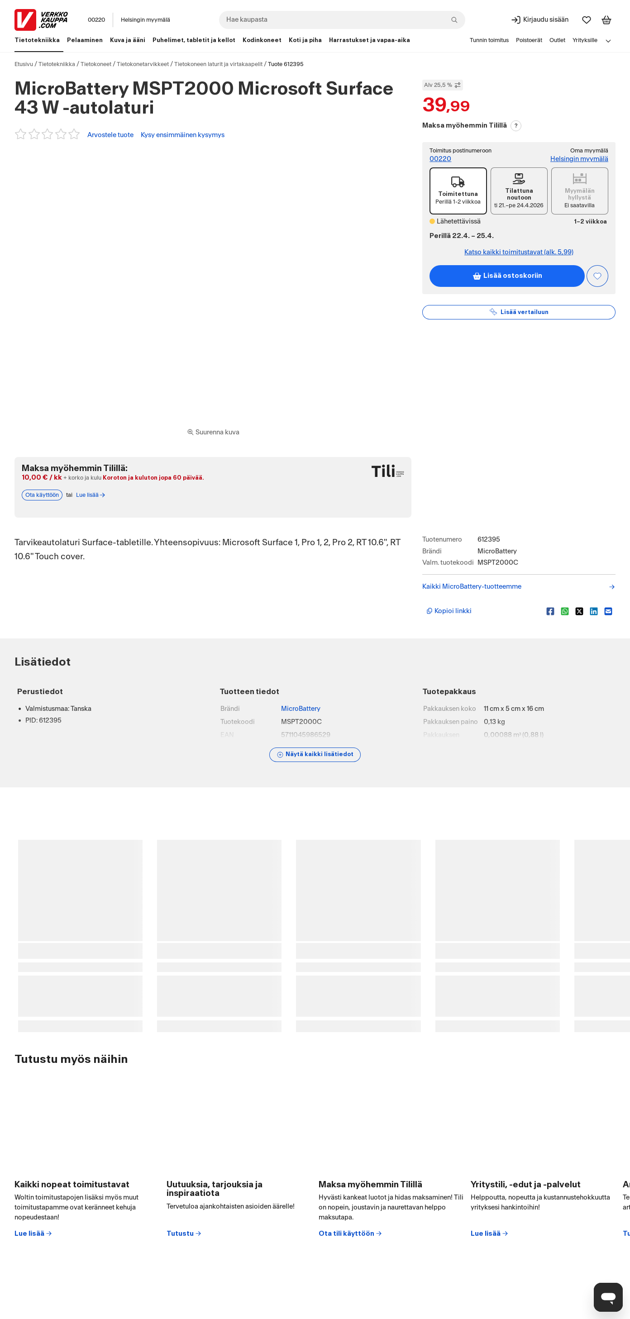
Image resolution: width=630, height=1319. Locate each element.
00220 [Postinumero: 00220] (96, 20)
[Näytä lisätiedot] (315, 755)
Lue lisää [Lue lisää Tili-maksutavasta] (91, 495)
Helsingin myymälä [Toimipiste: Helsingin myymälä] (579, 159)
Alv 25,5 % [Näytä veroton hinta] (442, 85)
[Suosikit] (587, 20)
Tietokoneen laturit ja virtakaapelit (218, 64)
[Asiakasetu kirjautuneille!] (597, 276)
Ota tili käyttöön (350, 1233)
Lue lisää (33, 1233)
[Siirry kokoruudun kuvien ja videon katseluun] (213, 432)
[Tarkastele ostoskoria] (606, 20)
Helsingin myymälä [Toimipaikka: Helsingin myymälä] (145, 20)
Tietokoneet (96, 64)
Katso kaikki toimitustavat (518, 252)
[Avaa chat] (608, 1297)
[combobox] (342, 20)
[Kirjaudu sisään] (539, 20)
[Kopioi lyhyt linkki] (482, 611)
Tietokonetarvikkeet (143, 64)
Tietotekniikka (56, 64)
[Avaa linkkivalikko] (608, 40)
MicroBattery (300, 708)
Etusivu (23, 64)
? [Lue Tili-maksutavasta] (516, 126)
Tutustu (184, 1233)
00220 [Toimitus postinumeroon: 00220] (440, 159)
